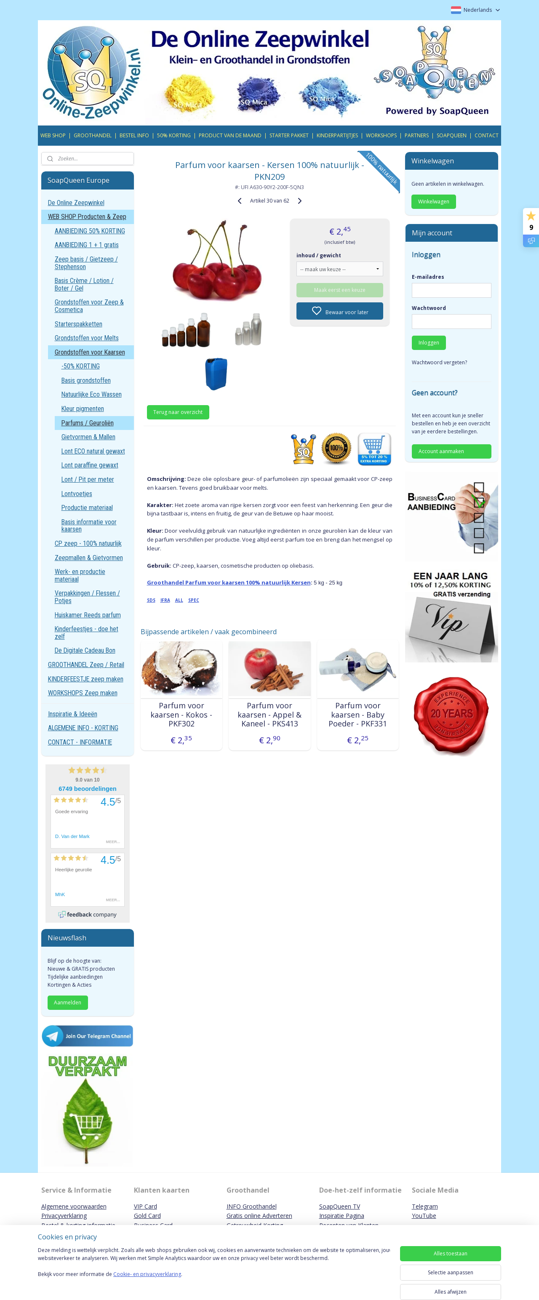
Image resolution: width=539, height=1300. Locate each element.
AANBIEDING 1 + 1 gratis (87, 245)
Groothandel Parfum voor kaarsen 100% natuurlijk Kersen (228, 582)
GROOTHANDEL (93, 135)
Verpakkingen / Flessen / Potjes (87, 597)
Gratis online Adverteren (259, 1216)
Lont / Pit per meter (87, 479)
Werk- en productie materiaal (80, 575)
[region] (214, 1271)
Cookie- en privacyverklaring (147, 1282)
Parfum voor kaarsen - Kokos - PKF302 (181, 715)
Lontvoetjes (76, 494)
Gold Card (147, 1216)
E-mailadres (428, 276)
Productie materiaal (87, 508)
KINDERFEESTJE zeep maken (85, 679)
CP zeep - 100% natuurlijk (88, 543)
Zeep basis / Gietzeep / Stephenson (86, 263)
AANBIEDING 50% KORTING (90, 231)
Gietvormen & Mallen (88, 437)
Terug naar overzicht (178, 412)
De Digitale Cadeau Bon (85, 650)
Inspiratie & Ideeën (72, 714)
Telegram (425, 1206)
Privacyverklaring (64, 1216)
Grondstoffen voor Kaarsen (90, 352)
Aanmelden (67, 1002)
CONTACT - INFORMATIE (80, 742)
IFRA (165, 600)
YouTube (424, 1216)
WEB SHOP (53, 135)
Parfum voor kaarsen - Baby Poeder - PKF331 (357, 715)
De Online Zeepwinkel (76, 203)
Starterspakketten (78, 324)
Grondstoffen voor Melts (87, 338)
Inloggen (429, 342)
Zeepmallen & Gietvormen (89, 558)
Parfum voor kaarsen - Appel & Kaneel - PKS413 (269, 715)
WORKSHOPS (381, 135)
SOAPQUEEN (452, 135)
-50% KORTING (80, 366)
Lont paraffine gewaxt (89, 465)
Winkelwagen (433, 201)
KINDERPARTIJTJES (337, 135)
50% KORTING (174, 135)
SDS (151, 600)
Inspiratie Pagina (341, 1216)
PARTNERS (417, 135)
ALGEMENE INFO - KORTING (83, 728)
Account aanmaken (441, 451)
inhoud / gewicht (318, 255)
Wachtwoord (429, 308)
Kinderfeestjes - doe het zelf (86, 633)
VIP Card (145, 1206)
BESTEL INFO (134, 135)
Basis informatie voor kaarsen (89, 526)
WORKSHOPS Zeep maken (82, 693)
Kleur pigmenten (82, 409)
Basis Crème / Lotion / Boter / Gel (84, 284)
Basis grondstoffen (86, 380)
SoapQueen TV (339, 1206)
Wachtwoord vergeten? (439, 362)
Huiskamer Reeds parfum (88, 615)
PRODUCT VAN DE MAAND (230, 135)
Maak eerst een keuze (340, 290)
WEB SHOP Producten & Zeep (87, 217)
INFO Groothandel (252, 1206)
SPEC (193, 600)
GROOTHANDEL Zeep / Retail (86, 665)
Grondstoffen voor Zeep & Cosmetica (89, 306)
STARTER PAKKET (289, 135)
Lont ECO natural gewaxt (93, 451)
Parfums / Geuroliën (87, 423)
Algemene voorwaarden (74, 1206)
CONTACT (487, 135)
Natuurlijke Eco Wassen (91, 394)
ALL (179, 600)
